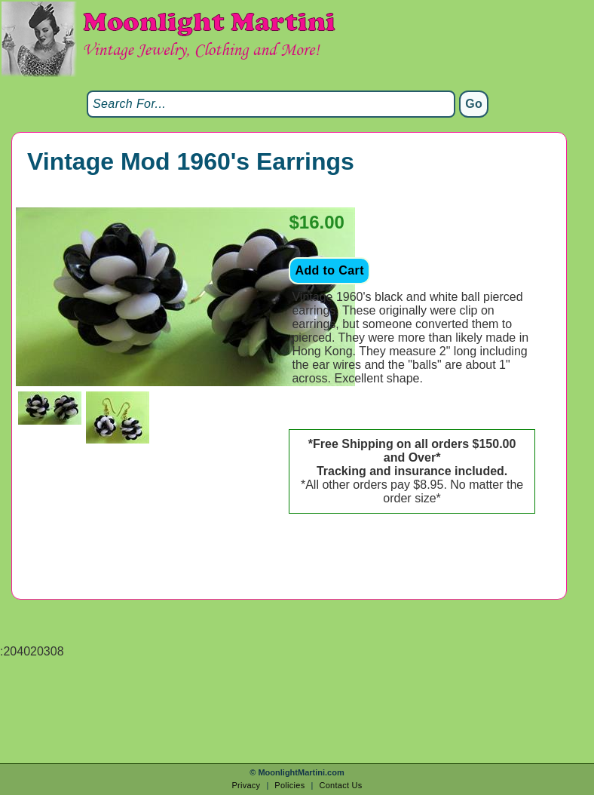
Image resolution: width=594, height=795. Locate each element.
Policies (289, 785)
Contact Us (340, 785)
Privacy (245, 785)
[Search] (271, 104)
